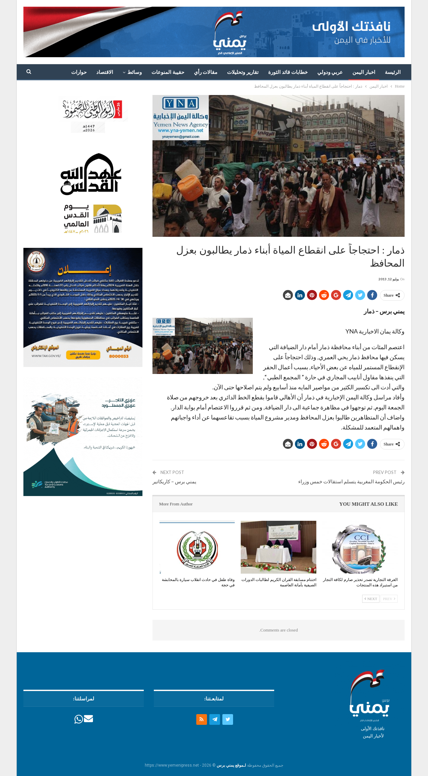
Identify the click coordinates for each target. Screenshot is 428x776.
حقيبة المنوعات (167, 72)
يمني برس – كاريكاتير (174, 481)
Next (370, 599)
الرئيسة (393, 72)
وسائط (134, 72)
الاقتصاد (104, 72)
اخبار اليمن (363, 72)
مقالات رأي (206, 72)
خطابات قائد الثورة (288, 72)
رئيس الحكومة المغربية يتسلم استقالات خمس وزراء (351, 481)
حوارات (79, 72)
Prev (389, 599)
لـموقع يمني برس (231, 765)
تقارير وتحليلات (242, 72)
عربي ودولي (330, 72)
